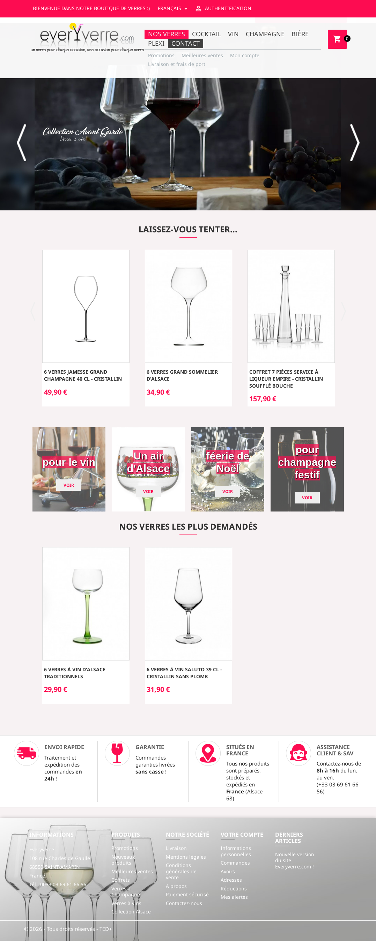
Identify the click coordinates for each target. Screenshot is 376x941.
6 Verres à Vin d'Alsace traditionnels (74, 673)
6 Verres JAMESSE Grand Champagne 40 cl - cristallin (83, 375)
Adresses (231, 879)
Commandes (235, 862)
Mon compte (244, 55)
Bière (300, 34)
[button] (22, 143)
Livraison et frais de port (176, 64)
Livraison (176, 848)
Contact (185, 43)
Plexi (156, 43)
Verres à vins (126, 903)
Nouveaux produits (123, 859)
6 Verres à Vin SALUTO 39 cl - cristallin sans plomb (184, 673)
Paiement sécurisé (187, 894)
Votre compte (242, 834)
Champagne (265, 34)
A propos (176, 886)
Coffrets (120, 879)
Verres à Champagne (125, 891)
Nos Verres (166, 34)
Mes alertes (234, 897)
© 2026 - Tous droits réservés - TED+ (68, 928)
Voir (69, 485)
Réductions (234, 888)
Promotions (161, 55)
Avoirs (228, 871)
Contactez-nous (184, 903)
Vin (233, 34)
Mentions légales (186, 856)
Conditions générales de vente (181, 871)
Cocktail (206, 34)
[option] (188, 116)
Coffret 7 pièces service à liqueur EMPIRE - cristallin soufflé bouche (286, 378)
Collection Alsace (131, 911)
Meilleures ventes (202, 55)
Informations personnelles (236, 851)
